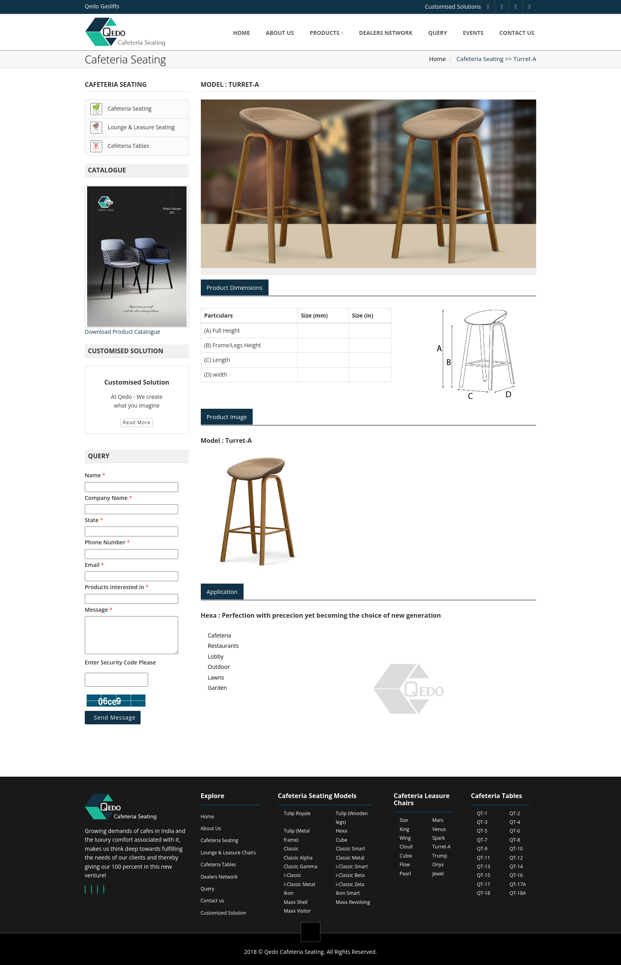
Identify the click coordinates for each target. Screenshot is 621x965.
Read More (136, 422)
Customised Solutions (453, 6)
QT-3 (482, 822)
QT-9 (482, 848)
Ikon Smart (348, 893)
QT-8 (515, 840)
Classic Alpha (298, 857)
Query (207, 888)
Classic (291, 848)
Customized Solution (223, 912)
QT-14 (516, 866)
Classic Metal (350, 857)
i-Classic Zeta (350, 884)
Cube (341, 840)
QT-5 (482, 830)
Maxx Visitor (297, 911)
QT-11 (483, 857)
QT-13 (483, 866)
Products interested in (117, 587)
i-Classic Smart (352, 866)
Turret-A (441, 846)
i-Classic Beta (350, 875)
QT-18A (518, 893)
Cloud (406, 846)
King (404, 829)
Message (98, 609)
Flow (405, 864)
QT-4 (515, 822)
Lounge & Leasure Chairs (228, 852)
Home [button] (241, 32)
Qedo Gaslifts (102, 6)
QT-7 (482, 840)
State (94, 520)
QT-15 (483, 875)
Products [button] (324, 32)
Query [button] (437, 32)
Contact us (212, 900)
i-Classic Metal (299, 884)
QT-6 (515, 830)
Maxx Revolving (353, 902)
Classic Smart (350, 848)
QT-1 (482, 813)
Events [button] (473, 32)
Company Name (108, 498)
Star (404, 820)
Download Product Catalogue (122, 331)
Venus (439, 829)
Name (95, 475)
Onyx (438, 864)
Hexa (341, 830)
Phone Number (107, 542)
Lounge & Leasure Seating (132, 128)
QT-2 (515, 813)
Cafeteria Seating (120, 109)
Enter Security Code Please (120, 662)
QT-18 (483, 893)
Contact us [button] (516, 32)
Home (437, 59)
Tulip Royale (297, 813)
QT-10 (516, 848)
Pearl (405, 873)
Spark (438, 838)
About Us (211, 828)
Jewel (438, 873)
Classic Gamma (301, 866)
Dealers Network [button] (386, 32)
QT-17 (483, 884)
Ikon (288, 893)
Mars (438, 820)
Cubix (406, 855)
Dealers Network (219, 876)
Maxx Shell (296, 902)
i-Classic (292, 875)
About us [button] (280, 32)
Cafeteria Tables (119, 146)
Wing (405, 838)
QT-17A (518, 884)
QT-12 (516, 857)
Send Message (114, 717)
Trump (439, 855)
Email (94, 565)
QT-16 (516, 875)
